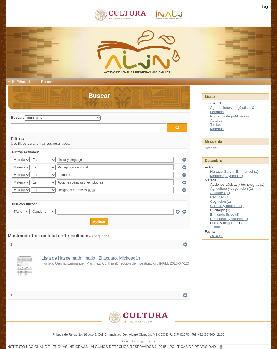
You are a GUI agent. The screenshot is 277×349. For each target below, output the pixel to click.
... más (215, 227)
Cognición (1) (220, 201)
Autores (216, 120)
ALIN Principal (19, 82)
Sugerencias (146, 341)
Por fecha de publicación (229, 116)
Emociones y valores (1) (229, 219)
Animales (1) (220, 193)
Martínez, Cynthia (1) (226, 176)
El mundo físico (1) (224, 214)
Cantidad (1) (220, 197)
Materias (217, 129)
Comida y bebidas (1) (227, 206)
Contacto (128, 341)
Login (266, 7)
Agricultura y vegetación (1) (231, 189)
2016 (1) (216, 236)
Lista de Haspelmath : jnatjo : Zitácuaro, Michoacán (91, 258)
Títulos (215, 125)
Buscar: (17, 118)
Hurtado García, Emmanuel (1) (234, 172)
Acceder (211, 148)
